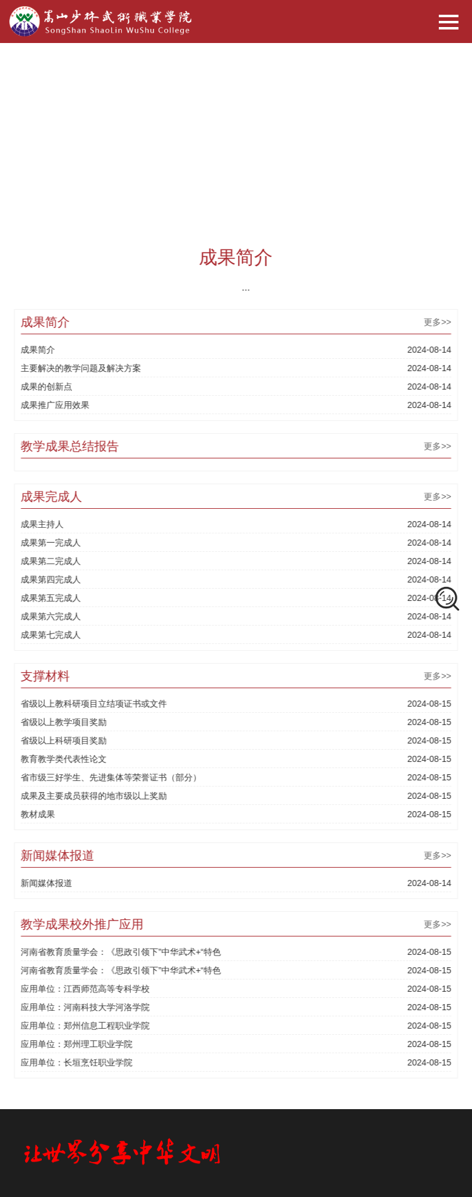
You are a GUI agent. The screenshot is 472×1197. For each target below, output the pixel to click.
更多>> (441, 322)
